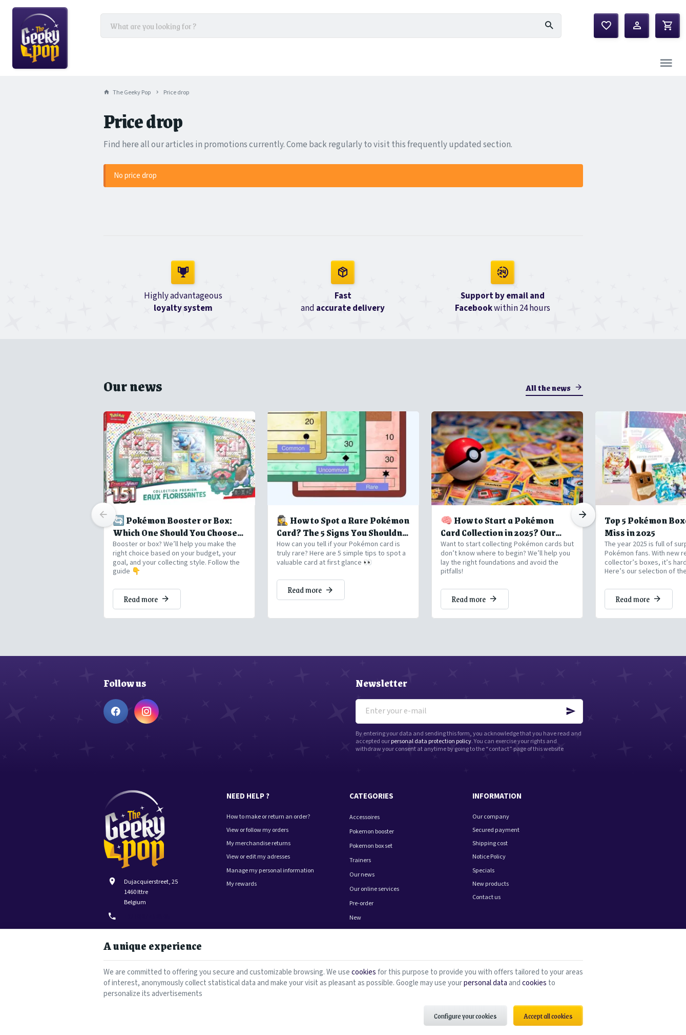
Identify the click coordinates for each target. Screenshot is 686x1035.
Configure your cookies (465, 1016)
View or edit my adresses (258, 856)
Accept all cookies (548, 1016)
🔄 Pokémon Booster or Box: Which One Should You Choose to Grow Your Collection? (175, 526)
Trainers (360, 860)
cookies (363, 972)
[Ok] (570, 711)
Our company (490, 816)
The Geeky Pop (127, 92)
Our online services (374, 889)
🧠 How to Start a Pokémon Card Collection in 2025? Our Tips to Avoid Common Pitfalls (502, 526)
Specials (483, 870)
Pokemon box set (370, 846)
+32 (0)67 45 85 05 (147, 916)
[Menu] (666, 63)
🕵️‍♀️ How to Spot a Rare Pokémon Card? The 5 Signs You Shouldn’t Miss (343, 526)
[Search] (549, 25)
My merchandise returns (258, 843)
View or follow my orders (257, 830)
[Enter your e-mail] (469, 711)
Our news (132, 385)
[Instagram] (146, 711)
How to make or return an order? (268, 816)
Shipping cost (490, 843)
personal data (485, 983)
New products (490, 884)
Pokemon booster (371, 831)
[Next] (583, 515)
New (355, 917)
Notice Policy (489, 856)
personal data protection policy (431, 741)
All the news (548, 387)
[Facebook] (115, 711)
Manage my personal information (270, 870)
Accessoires (364, 817)
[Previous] (103, 515)
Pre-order (361, 903)
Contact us (486, 897)
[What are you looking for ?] (331, 25)
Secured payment (495, 830)
